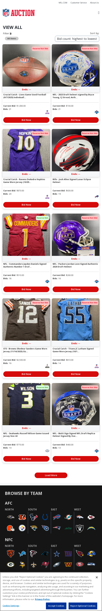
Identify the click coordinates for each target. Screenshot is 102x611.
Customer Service (79, 2)
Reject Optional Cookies (82, 605)
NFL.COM (63, 2)
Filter (7, 33)
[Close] (96, 577)
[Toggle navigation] (99, 13)
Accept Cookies (56, 605)
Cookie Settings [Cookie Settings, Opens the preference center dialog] (11, 605)
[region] (51, 591)
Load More (51, 475)
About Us (94, 2)
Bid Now (26, 119)
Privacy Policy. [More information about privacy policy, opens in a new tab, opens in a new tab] (42, 599)
